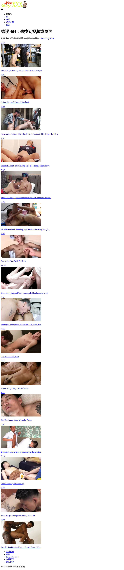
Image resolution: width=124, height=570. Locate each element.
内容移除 (10, 559)
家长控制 (10, 562)
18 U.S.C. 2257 (12, 557)
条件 (8, 554)
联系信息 (10, 552)
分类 (8, 19)
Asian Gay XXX (47, 38)
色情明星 (10, 22)
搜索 (8, 25)
